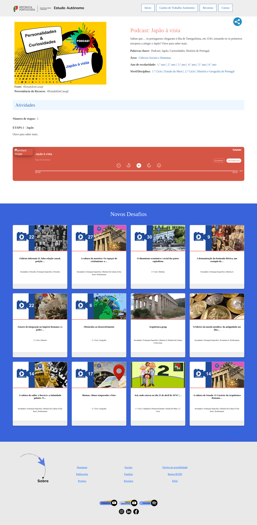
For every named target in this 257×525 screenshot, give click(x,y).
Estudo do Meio (173, 71)
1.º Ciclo (157, 71)
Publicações (82, 474)
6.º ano (212, 64)
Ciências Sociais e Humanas (155, 57)
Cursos (225, 7)
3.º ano (182, 64)
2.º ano (171, 64)
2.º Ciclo (190, 71)
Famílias (128, 474)
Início (148, 7)
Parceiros (128, 481)
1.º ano (161, 64)
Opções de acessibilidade (174, 467)
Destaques (82, 467)
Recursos (208, 7)
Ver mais (235, 432)
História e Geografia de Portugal (215, 71)
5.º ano (202, 64)
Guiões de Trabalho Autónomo (177, 7)
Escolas (128, 467)
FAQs (175, 481)
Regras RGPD (175, 474)
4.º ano (192, 64)
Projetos (82, 481)
